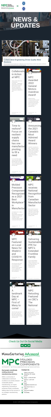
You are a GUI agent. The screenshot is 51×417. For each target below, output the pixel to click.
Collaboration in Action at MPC (19, 74)
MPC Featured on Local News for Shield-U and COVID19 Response (17, 249)
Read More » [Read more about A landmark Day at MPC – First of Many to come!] (14, 320)
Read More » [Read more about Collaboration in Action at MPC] (14, 94)
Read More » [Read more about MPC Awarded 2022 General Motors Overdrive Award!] (31, 109)
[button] (17, 6)
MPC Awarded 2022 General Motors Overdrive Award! (33, 86)
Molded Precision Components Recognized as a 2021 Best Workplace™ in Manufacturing (20, 196)
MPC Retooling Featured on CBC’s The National (33, 298)
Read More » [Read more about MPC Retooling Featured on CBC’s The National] (31, 319)
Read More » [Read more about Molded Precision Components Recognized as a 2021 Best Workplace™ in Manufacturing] (14, 222)
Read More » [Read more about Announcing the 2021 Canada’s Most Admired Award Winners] (31, 159)
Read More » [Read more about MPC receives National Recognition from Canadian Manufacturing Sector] (31, 218)
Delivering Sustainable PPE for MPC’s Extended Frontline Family (34, 248)
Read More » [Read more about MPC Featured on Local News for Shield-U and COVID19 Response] (14, 274)
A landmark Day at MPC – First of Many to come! (17, 299)
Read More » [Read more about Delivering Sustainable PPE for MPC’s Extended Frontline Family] (31, 269)
